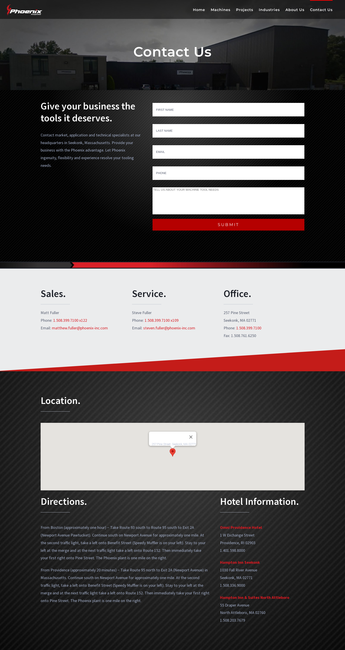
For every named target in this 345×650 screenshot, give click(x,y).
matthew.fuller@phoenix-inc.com (80, 328)
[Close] (190, 437)
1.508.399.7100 (248, 328)
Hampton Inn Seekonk (240, 562)
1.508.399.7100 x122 (70, 320)
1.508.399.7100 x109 (161, 320)
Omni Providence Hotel (241, 527)
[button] (173, 452)
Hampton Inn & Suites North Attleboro (254, 597)
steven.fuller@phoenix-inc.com (169, 328)
